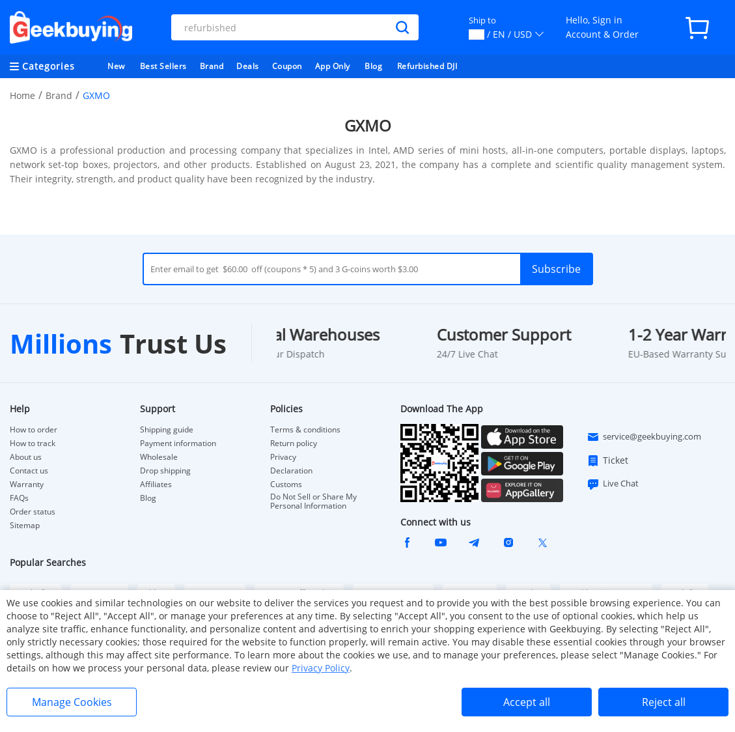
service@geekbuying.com (644, 436)
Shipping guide (166, 429)
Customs (286, 484)
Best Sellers (163, 66)
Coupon (287, 66)
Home (22, 95)
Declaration (291, 470)
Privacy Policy (321, 668)
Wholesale (159, 457)
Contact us (29, 470)
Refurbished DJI (427, 66)
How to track (32, 443)
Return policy (293, 443)
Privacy (283, 457)
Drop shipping (165, 470)
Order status (32, 511)
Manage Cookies (72, 702)
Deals (247, 66)
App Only (332, 66)
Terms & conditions (305, 429)
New (116, 66)
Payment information (178, 443)
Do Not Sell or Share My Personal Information (313, 501)
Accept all (526, 702)
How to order (33, 429)
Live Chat (613, 483)
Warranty (27, 484)
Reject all (664, 702)
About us (26, 457)
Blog (373, 66)
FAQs (19, 498)
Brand (212, 66)
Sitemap (25, 525)
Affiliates (156, 484)
